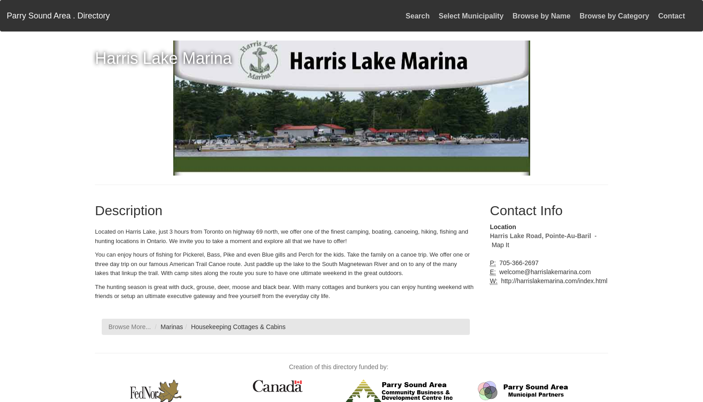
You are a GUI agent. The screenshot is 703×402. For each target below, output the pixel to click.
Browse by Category (614, 16)
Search (417, 16)
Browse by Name (542, 16)
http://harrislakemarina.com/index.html (553, 281)
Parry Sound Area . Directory (58, 15)
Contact (671, 16)
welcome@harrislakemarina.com (544, 272)
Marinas (172, 326)
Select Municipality (471, 16)
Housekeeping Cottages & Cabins (238, 326)
